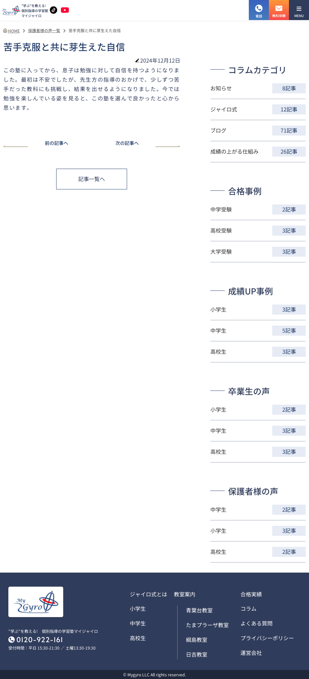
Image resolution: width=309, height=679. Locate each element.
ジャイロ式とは (148, 594)
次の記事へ (147, 143)
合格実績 (251, 594)
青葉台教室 (199, 610)
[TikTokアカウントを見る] (53, 10)
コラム (248, 608)
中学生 (138, 623)
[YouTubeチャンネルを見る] (65, 10)
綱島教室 (196, 639)
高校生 (138, 638)
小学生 (138, 608)
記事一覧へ (91, 179)
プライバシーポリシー (267, 638)
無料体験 (279, 9)
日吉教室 (196, 654)
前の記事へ (35, 143)
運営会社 (251, 653)
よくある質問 (256, 623)
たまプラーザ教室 (207, 625)
